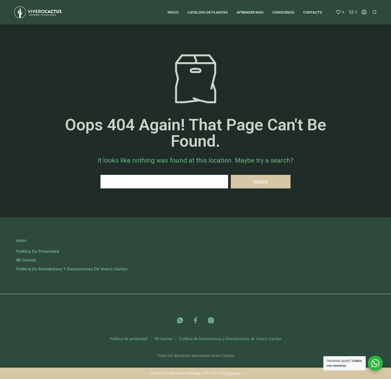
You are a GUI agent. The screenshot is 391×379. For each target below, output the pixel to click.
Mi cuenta (26, 260)
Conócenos (283, 12)
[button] (340, 12)
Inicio (173, 12)
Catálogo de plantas (207, 12)
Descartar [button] (233, 373)
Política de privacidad (37, 251)
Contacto (312, 12)
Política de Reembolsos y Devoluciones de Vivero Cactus (71, 269)
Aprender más (250, 12)
